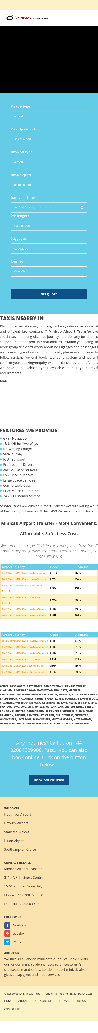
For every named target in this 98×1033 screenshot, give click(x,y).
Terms (58, 993)
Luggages (18, 238)
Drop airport (21, 175)
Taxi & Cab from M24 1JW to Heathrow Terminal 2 (25, 615)
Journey (17, 261)
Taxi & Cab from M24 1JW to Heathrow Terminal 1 (25, 609)
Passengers (20, 215)
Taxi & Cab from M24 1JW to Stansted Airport (23, 672)
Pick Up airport (23, 129)
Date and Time (23, 197)
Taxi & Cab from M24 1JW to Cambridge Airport (24, 573)
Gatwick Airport (16, 823)
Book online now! (49, 780)
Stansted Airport (16, 832)
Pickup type (20, 106)
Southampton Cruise (20, 849)
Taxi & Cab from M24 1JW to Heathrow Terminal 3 (25, 641)
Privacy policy (77, 993)
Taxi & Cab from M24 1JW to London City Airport (24, 579)
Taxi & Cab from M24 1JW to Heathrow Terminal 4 (25, 647)
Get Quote (49, 294)
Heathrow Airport (17, 814)
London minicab (36, 959)
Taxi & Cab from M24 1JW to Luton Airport (21, 659)
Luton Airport (14, 840)
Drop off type (22, 152)
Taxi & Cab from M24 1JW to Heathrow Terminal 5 (25, 653)
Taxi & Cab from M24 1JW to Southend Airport (23, 666)
